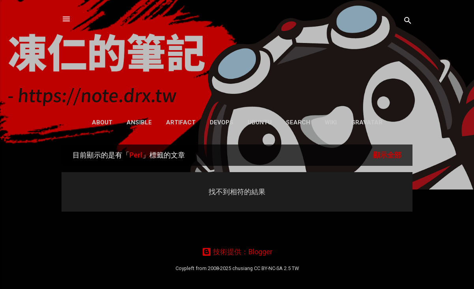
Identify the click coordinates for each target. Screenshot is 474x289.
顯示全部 (387, 155)
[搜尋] (407, 21)
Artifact (181, 122)
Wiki (331, 122)
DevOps (221, 122)
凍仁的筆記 (237, 55)
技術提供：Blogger (237, 252)
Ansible (139, 122)
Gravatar (367, 122)
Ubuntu (260, 122)
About (102, 122)
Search (298, 122)
